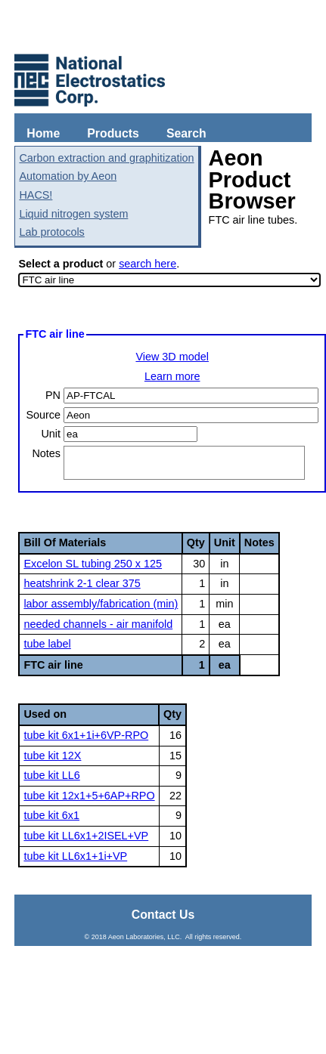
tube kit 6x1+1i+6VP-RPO (85, 735)
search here (147, 264)
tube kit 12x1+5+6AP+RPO (88, 796)
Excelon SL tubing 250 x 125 (92, 564)
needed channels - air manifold (97, 624)
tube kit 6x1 (51, 815)
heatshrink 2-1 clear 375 (81, 583)
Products (113, 133)
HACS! (35, 195)
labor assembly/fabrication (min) (100, 604)
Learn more (172, 376)
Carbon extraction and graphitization (106, 158)
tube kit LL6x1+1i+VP (75, 856)
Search (186, 133)
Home (43, 133)
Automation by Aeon (67, 176)
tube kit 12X (52, 756)
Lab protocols (51, 232)
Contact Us (163, 914)
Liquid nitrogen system (73, 214)
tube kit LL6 (51, 775)
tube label (46, 644)
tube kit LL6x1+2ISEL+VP (85, 836)
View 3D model (172, 357)
